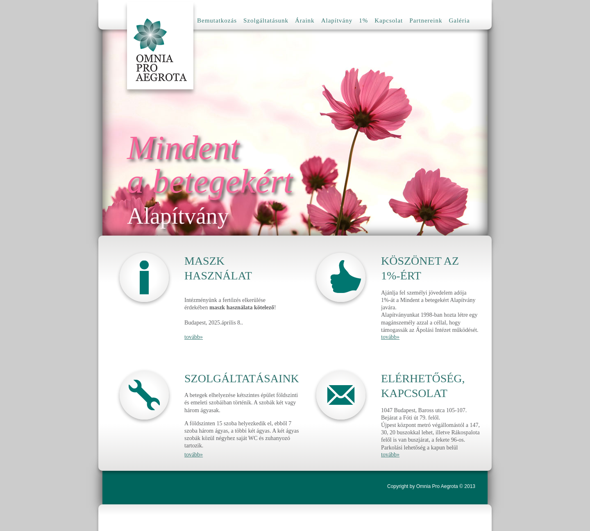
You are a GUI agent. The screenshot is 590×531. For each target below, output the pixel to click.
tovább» (193, 337)
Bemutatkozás (217, 20)
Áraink (305, 20)
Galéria (459, 20)
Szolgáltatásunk (265, 20)
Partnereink (425, 20)
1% (363, 20)
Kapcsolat (388, 20)
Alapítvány (337, 20)
